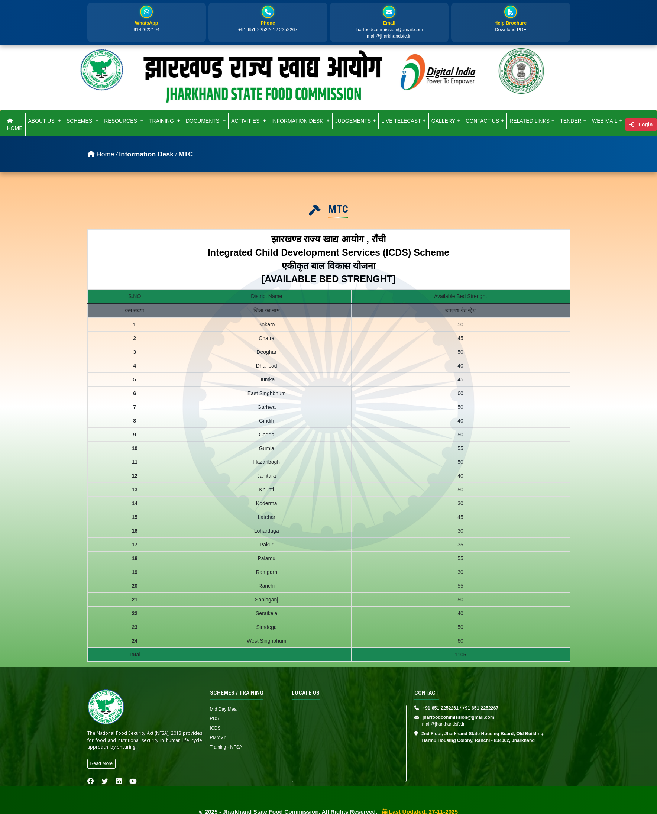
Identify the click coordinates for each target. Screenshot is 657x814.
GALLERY (445, 121)
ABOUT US (44, 121)
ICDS (215, 728)
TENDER (573, 121)
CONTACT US (485, 121)
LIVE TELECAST (403, 121)
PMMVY (218, 737)
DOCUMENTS (206, 121)
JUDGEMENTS (355, 121)
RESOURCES (123, 121)
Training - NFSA (226, 747)
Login (641, 124)
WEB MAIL (607, 121)
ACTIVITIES (248, 121)
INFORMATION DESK (301, 121)
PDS (214, 718)
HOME (15, 124)
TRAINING (164, 121)
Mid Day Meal (224, 709)
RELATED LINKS (531, 121)
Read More (101, 763)
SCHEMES (82, 121)
